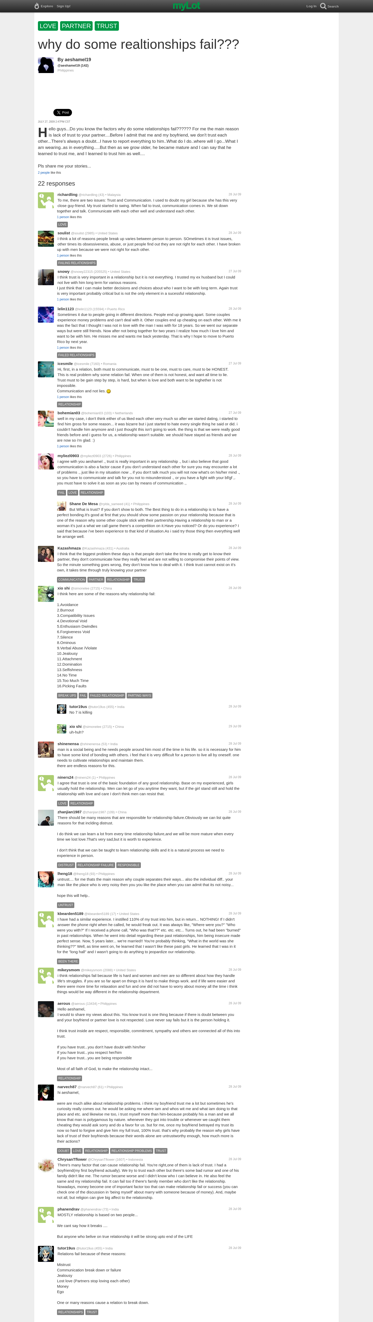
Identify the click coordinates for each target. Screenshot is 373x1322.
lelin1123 (66, 309)
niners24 (66, 777)
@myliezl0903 (90, 456)
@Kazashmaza (93, 548)
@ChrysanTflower (101, 1159)
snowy (64, 271)
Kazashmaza (69, 548)
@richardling (87, 195)
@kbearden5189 (96, 914)
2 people (44, 172)
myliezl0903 (68, 455)
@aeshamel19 (69, 65)
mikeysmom (69, 970)
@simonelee (80, 588)
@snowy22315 (81, 272)
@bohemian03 (92, 413)
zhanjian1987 (70, 812)
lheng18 (65, 873)
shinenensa (68, 744)
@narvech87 (87, 1087)
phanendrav (68, 1209)
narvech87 (67, 1087)
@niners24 (82, 777)
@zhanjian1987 (94, 812)
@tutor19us (96, 707)
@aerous (78, 1004)
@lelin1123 (83, 309)
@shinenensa (90, 744)
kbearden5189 (70, 913)
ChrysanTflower (72, 1159)
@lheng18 (80, 874)
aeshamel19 (78, 59)
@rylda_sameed (111, 504)
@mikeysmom (91, 970)
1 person (63, 217)
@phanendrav (91, 1209)
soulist (64, 233)
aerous (64, 1003)
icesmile (65, 363)
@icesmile (81, 364)
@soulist (77, 233)
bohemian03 (69, 413)
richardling (68, 194)
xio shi (64, 588)
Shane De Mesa (83, 503)
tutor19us (78, 706)
